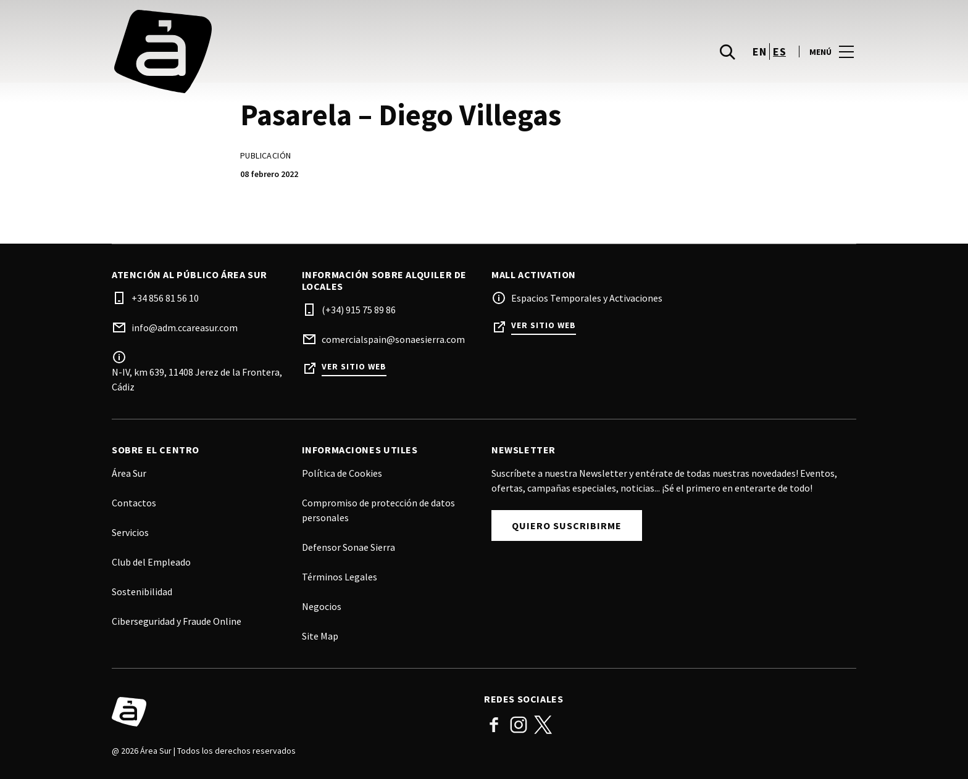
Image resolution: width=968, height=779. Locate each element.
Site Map (320, 636)
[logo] (299, 51)
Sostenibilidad (142, 591)
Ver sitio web (354, 366)
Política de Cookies (342, 473)
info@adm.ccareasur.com (184, 327)
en (759, 51)
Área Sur (129, 473)
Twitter (543, 725)
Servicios (130, 532)
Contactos (134, 503)
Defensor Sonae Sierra (348, 547)
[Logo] (290, 712)
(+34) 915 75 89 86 (359, 309)
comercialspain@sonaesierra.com (393, 339)
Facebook (494, 725)
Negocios (321, 606)
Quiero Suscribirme (567, 525)
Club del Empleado (151, 562)
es (779, 51)
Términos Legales (339, 577)
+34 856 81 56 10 (165, 298)
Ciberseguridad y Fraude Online (176, 621)
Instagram (518, 725)
